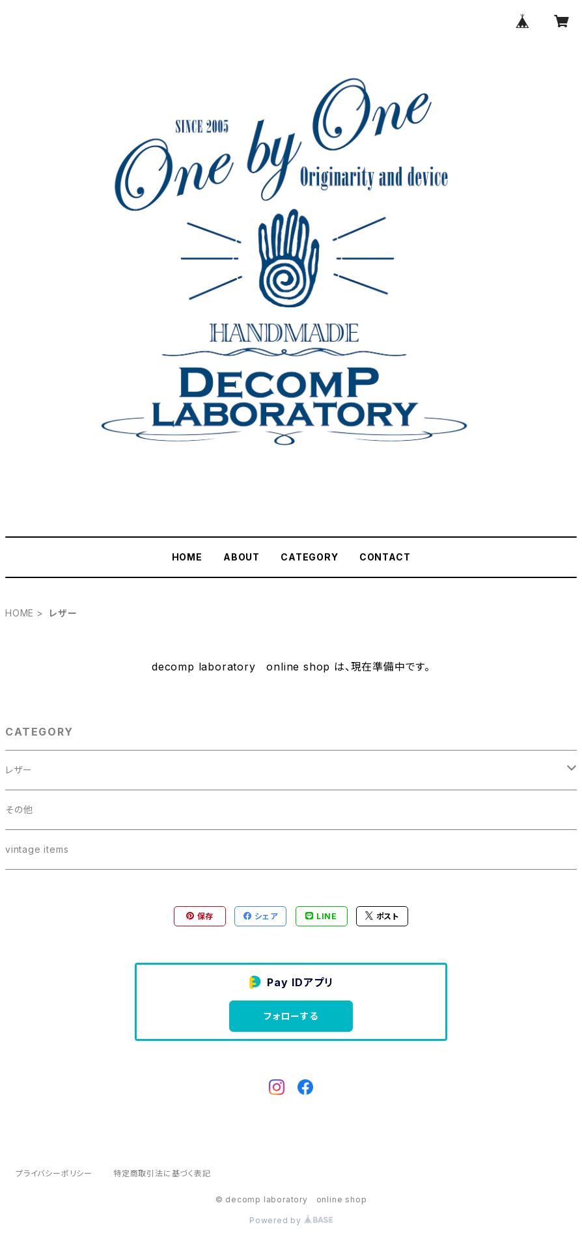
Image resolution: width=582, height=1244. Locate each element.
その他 (19, 809)
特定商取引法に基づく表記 (162, 1173)
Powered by (291, 1220)
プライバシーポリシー (54, 1173)
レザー (18, 769)
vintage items (36, 849)
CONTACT (385, 556)
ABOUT (241, 556)
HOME (187, 556)
